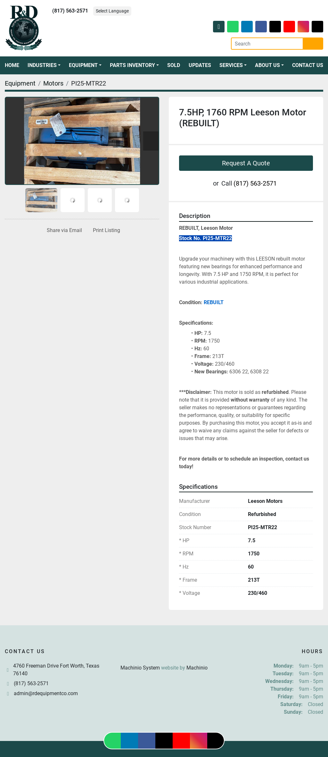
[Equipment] (20, 83)
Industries (42, 65)
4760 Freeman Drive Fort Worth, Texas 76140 (56, 670)
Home (12, 65)
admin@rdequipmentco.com (46, 693)
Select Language (112, 10)
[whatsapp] (233, 26)
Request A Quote (246, 163)
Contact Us (307, 65)
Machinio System (140, 668)
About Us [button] (267, 65)
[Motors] (53, 83)
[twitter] (275, 26)
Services (231, 65)
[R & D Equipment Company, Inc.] (164, 652)
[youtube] (289, 26)
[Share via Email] (63, 230)
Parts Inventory (132, 65)
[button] (44, 65)
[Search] (267, 43)
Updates (200, 65)
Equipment (83, 65)
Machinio (197, 668)
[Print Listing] (105, 230)
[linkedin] (247, 26)
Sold (173, 65)
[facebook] (261, 26)
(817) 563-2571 (70, 11)
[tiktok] (317, 26)
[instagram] (303, 26)
